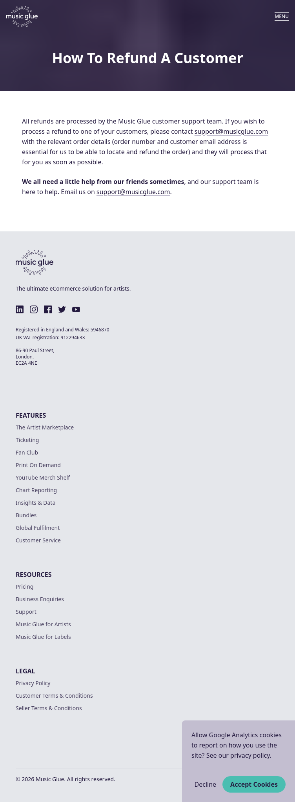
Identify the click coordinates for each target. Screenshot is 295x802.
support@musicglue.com (231, 131)
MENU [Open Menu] (282, 16)
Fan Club (27, 452)
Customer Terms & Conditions (54, 695)
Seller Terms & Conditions (49, 708)
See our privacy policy (238, 755)
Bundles (26, 515)
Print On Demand (38, 465)
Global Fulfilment (38, 527)
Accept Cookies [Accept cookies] (254, 784)
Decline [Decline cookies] (206, 784)
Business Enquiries (40, 599)
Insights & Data (35, 502)
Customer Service (38, 540)
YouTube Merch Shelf (43, 477)
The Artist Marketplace (45, 427)
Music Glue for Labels (43, 636)
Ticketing (27, 440)
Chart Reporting (36, 490)
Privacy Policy (33, 683)
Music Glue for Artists (43, 624)
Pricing (24, 586)
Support (26, 611)
